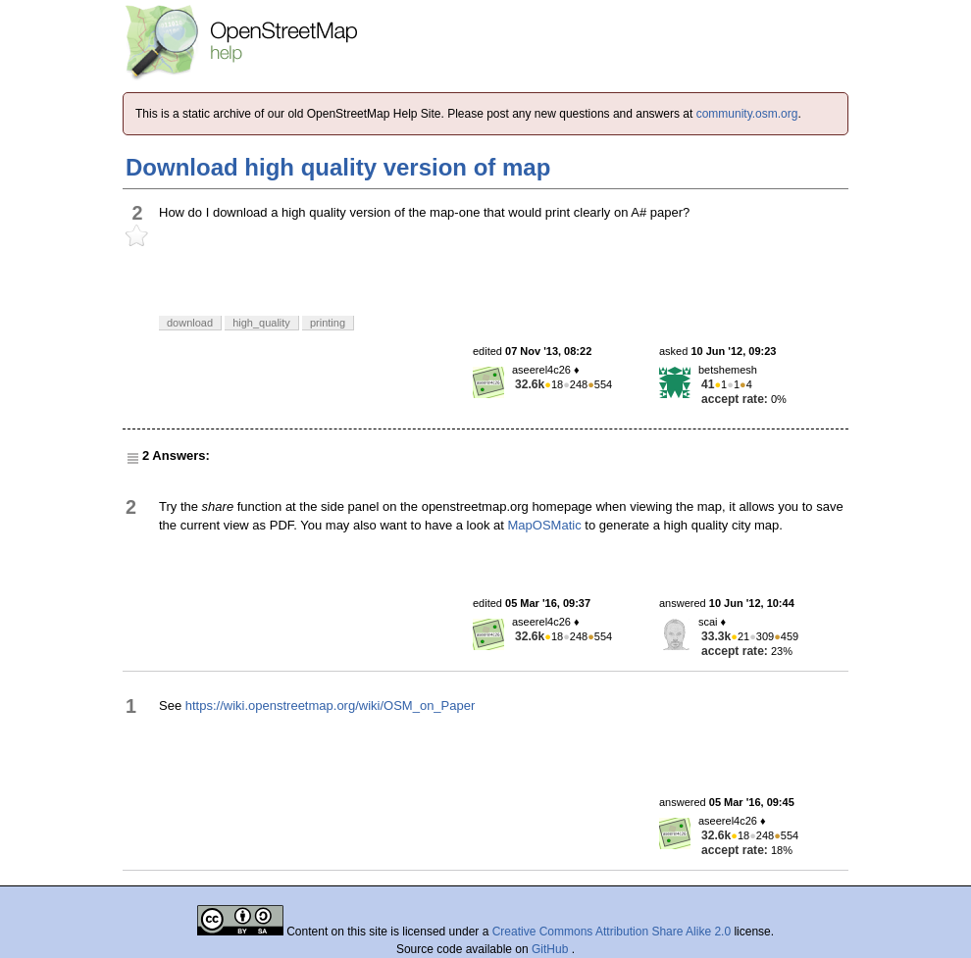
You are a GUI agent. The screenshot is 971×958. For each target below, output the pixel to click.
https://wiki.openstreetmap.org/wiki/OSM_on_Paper (330, 705)
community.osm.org (747, 114)
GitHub (552, 949)
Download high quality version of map (338, 167)
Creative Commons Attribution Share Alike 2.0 (611, 931)
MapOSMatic (545, 525)
